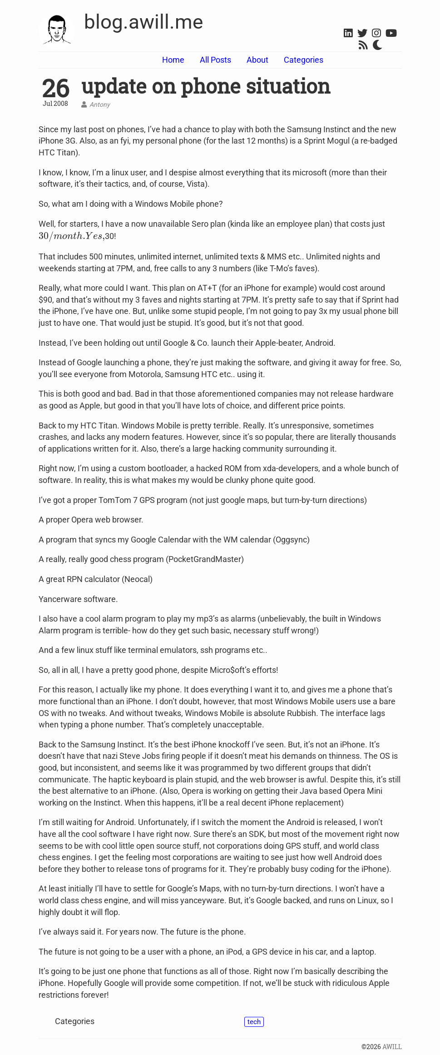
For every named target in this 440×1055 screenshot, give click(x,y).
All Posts (215, 60)
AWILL (392, 1047)
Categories (303, 60)
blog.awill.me (143, 22)
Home (173, 60)
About (257, 60)
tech (254, 1022)
